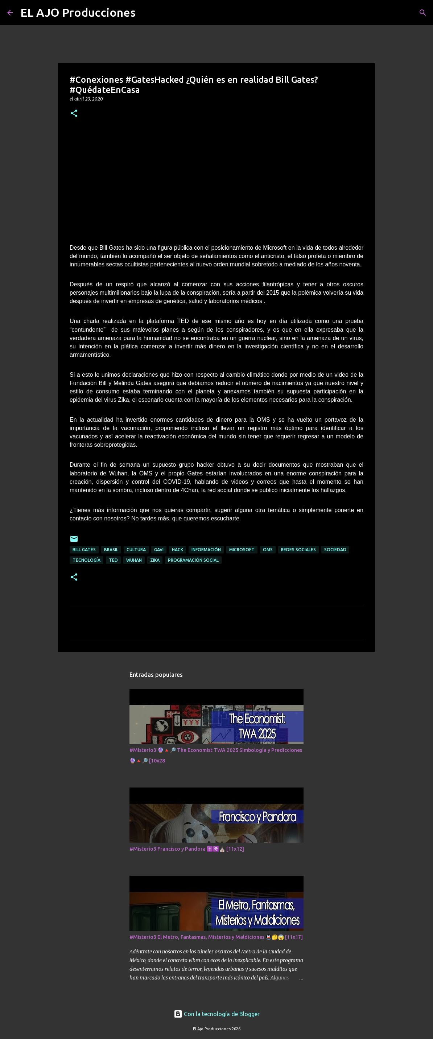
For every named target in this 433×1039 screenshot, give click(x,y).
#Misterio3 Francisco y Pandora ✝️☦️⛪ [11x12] (186, 849)
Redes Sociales (298, 549)
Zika (155, 560)
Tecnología (86, 560)
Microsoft (242, 549)
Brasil (111, 549)
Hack (177, 549)
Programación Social (193, 560)
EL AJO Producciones (78, 12)
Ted (113, 560)
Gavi (159, 549)
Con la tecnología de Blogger (217, 1014)
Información (206, 549)
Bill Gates (84, 549)
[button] (74, 114)
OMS (268, 549)
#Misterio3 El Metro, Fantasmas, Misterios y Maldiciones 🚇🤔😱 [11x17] (216, 937)
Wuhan (134, 560)
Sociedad (335, 549)
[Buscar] (145, 12)
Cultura (136, 549)
